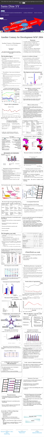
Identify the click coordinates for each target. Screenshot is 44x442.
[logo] (17, 7)
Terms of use (22, 432)
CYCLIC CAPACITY (5, 15)
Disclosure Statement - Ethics (7, 431)
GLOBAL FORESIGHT (28, 12)
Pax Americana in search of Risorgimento (11, 12)
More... (20, 2)
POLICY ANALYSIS (38, 12)
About (7, 432)
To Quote (37, 431)
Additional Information (37, 432)
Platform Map (7, 433)
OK (24, 2)
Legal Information (22, 431)
